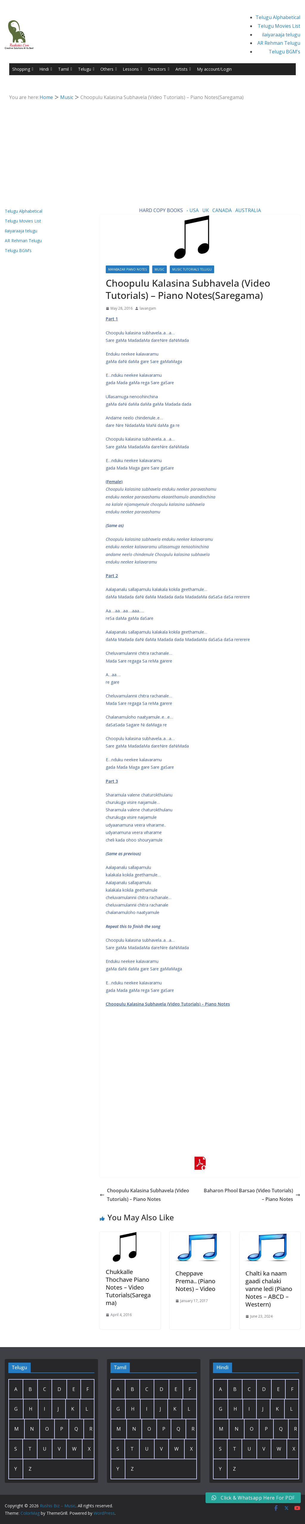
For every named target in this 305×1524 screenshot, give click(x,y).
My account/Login (214, 69)
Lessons (132, 69)
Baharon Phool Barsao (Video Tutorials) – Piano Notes (252, 1194)
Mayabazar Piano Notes (127, 269)
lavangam (148, 308)
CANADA (222, 210)
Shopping (22, 69)
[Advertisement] (152, 146)
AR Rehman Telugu (278, 43)
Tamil (65, 69)
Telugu (86, 69)
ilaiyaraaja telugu (281, 34)
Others (108, 69)
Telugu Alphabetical (278, 17)
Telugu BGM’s (284, 51)
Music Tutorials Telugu (192, 269)
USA (194, 210)
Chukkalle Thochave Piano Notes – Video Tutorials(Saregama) (128, 1287)
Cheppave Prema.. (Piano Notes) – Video (195, 1281)
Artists (183, 69)
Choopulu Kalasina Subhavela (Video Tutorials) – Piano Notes (144, 1194)
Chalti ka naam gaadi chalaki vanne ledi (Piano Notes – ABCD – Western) (268, 1288)
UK (205, 210)
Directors (158, 69)
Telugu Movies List (279, 26)
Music (159, 269)
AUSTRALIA (248, 210)
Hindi (45, 69)
